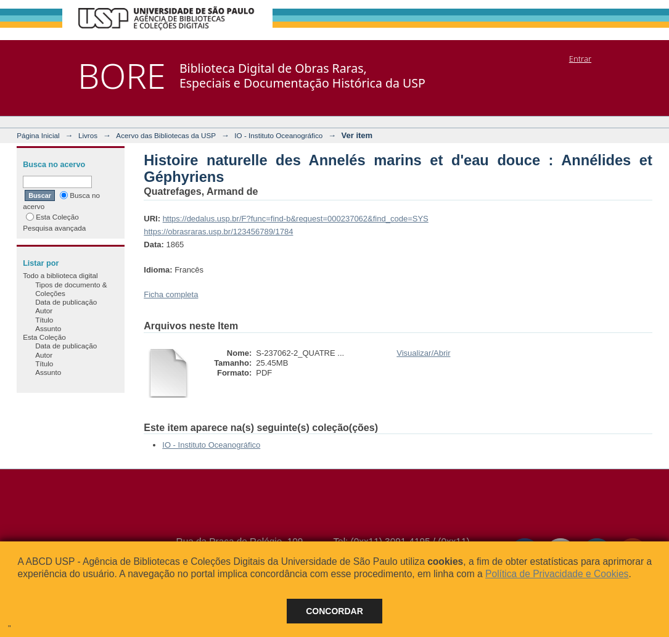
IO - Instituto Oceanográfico (278, 135)
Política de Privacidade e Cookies (556, 574)
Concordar (334, 611)
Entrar (580, 58)
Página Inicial (38, 135)
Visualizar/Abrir (423, 353)
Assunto (48, 328)
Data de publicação (66, 302)
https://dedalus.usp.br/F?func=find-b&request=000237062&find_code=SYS (296, 218)
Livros (87, 135)
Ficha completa (171, 294)
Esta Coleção (52, 217)
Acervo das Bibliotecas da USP (166, 135)
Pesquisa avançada (54, 228)
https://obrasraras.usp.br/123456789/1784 (218, 231)
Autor (43, 310)
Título (44, 320)
